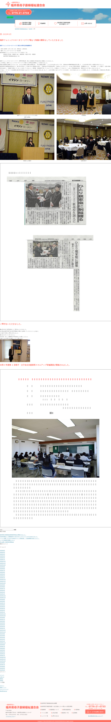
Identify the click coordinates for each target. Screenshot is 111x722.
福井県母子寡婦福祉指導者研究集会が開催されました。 (14, 534)
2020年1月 (2, 655)
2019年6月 (2, 666)
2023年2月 (2, 610)
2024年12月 (3, 579)
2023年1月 (2, 612)
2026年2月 (2, 557)
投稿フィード (3, 687)
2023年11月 (3, 597)
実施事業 (43, 23)
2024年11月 (3, 581)
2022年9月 (2, 617)
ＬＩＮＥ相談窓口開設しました (8, 540)
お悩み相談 (55, 712)
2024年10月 (3, 583)
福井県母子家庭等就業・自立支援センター (64, 23)
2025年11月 (3, 563)
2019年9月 (2, 662)
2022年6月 (2, 621)
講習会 (1, 678)
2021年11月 (3, 632)
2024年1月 (2, 594)
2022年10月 (3, 615)
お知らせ (2, 677)
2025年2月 (2, 575)
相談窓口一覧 (65, 712)
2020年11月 (3, 642)
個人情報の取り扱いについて (95, 716)
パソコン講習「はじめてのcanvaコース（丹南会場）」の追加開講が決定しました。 (21, 538)
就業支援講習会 (67, 709)
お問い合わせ (88, 23)
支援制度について (54, 709)
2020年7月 (2, 646)
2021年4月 (2, 637)
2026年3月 (2, 556)
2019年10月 (3, 661)
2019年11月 (3, 659)
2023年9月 (2, 599)
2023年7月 (2, 603)
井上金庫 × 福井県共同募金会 (7, 542)
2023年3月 (2, 608)
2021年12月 (3, 630)
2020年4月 (2, 652)
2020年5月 (2, 650)
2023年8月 (2, 601)
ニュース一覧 (44, 716)
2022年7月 (2, 619)
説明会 (1, 680)
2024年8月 (2, 586)
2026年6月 (2, 550)
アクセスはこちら (10, 716)
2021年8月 (2, 635)
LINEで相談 (13, 18)
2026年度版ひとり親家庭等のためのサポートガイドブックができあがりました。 (20, 536)
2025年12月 (3, 561)
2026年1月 (2, 559)
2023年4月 (2, 606)
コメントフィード (4, 689)
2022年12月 (3, 613)
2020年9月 (2, 644)
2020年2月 (2, 653)
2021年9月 (2, 633)
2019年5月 (2, 668)
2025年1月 (2, 577)
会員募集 (75, 712)
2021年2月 (2, 639)
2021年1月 (2, 641)
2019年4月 (2, 670)
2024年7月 (2, 588)
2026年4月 (2, 554)
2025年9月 (2, 566)
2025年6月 (2, 572)
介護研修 (77, 709)
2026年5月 (2, 552)
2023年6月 (2, 604)
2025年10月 (3, 565)
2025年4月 (2, 574)
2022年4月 (2, 624)
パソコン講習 (44, 712)
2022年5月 (2, 623)
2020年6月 (2, 648)
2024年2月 (2, 592)
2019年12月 (3, 657)
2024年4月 (2, 590)
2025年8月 (2, 568)
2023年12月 (3, 595)
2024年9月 (2, 585)
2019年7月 (2, 664)
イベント (2, 675)
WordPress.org (4, 691)
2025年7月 (2, 570)
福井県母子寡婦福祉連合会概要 (27, 23)
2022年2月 (2, 626)
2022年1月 (2, 628)
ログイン (2, 685)
